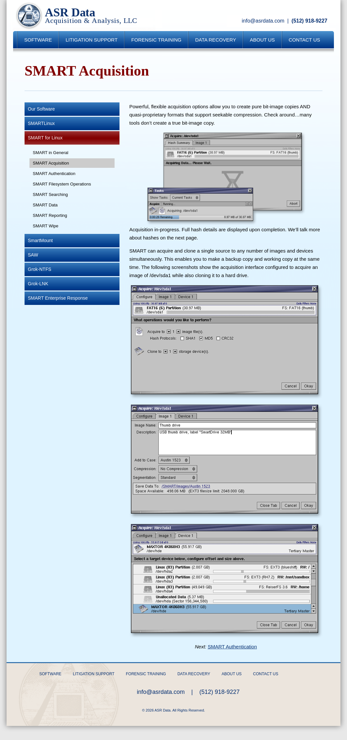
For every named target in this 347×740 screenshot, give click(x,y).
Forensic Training (156, 40)
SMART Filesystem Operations (62, 184)
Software (38, 40)
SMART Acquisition (51, 163)
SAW (33, 254)
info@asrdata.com (263, 21)
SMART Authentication (54, 173)
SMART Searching (50, 194)
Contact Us (304, 40)
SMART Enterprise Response (58, 298)
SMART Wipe (45, 225)
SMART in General (50, 152)
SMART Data (45, 205)
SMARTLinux (41, 123)
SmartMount (40, 240)
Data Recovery (215, 40)
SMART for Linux (45, 137)
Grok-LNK (38, 283)
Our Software (41, 109)
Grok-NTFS (39, 269)
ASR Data (83, 15)
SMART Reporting (50, 215)
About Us (262, 40)
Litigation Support (91, 40)
